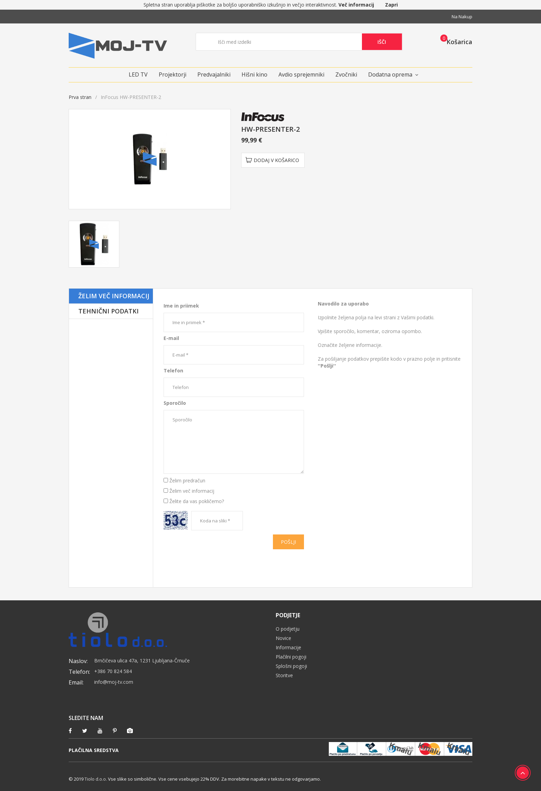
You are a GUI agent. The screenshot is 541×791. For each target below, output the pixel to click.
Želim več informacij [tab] (113, 296)
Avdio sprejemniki (301, 74)
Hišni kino (254, 74)
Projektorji (172, 74)
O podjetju (287, 628)
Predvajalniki (213, 74)
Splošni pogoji (291, 666)
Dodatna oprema (390, 74)
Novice (283, 638)
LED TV (138, 74)
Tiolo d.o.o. (96, 779)
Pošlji (288, 542)
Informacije (288, 647)
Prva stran (80, 97)
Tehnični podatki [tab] (108, 311)
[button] (454, 41)
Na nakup (462, 16)
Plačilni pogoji (291, 656)
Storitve (284, 675)
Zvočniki (346, 74)
